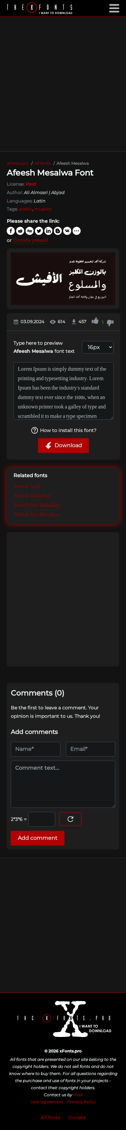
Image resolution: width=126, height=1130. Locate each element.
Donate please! (30, 240)
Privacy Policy (81, 1101)
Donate (77, 1117)
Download (63, 445)
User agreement (46, 1101)
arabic (25, 209)
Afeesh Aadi (26, 487)
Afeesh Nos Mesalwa (36, 515)
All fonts (50, 1117)
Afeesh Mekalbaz (32, 496)
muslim (42, 209)
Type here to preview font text (44, 347)
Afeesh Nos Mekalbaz (36, 505)
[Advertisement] (63, 84)
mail (77, 1094)
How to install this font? (63, 430)
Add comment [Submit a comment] (37, 838)
